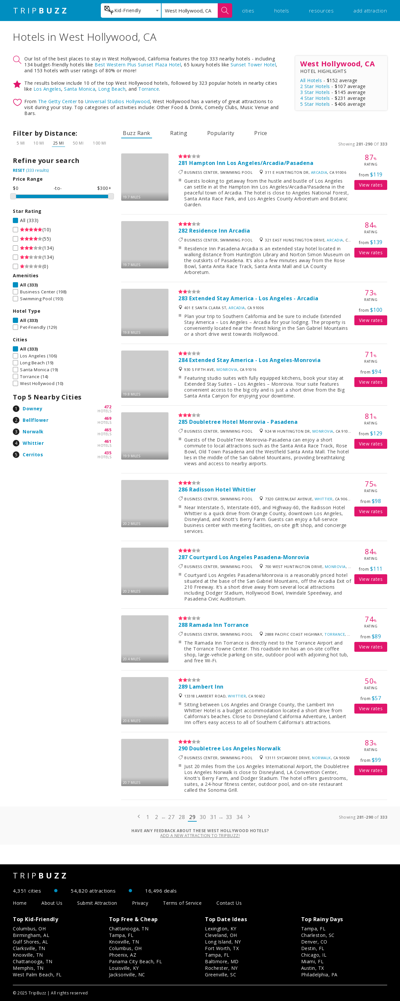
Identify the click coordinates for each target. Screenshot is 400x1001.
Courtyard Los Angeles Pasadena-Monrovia (249, 557)
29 (192, 817)
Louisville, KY (124, 968)
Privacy (140, 903)
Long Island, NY (223, 942)
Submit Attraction (97, 903)
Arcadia (319, 172)
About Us (51, 903)
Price (260, 133)
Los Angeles (47, 89)
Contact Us (229, 903)
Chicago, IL (314, 955)
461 (108, 441)
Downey (32, 408)
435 (108, 453)
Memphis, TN (28, 968)
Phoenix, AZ (123, 955)
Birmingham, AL (31, 935)
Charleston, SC (318, 935)
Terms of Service (182, 903)
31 (213, 817)
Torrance (148, 89)
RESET (19, 170)
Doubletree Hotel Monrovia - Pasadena (243, 421)
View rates (371, 185)
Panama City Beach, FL (135, 961)
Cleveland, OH (221, 935)
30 (203, 817)
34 (239, 817)
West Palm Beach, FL (37, 974)
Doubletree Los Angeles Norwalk (235, 748)
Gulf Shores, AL (30, 942)
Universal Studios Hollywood (117, 101)
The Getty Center (57, 101)
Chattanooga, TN (33, 961)
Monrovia (226, 369)
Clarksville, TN (29, 948)
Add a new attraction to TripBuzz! (200, 835)
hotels (281, 10)
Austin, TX (312, 968)
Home (20, 903)
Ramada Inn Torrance (219, 624)
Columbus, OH (29, 928)
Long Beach (111, 89)
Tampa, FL (121, 935)
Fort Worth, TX (222, 948)
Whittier (33, 443)
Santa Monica (79, 89)
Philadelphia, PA (319, 974)
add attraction (370, 10)
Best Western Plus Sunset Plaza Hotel (138, 64)
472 (108, 407)
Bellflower (35, 420)
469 (108, 418)
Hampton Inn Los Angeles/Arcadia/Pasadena (251, 163)
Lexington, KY (220, 928)
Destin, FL (312, 948)
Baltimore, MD (222, 961)
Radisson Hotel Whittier (222, 489)
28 (182, 817)
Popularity (220, 133)
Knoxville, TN (28, 955)
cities (248, 10)
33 (229, 817)
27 (171, 817)
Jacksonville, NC (127, 974)
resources (321, 10)
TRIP (41, 10)
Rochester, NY (221, 968)
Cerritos (33, 454)
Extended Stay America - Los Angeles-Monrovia (255, 360)
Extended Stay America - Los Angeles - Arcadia (254, 298)
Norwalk (33, 431)
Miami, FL (312, 961)
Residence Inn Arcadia (219, 230)
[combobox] (131, 10)
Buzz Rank (136, 133)
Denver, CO (314, 942)
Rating (178, 133)
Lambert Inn (206, 686)
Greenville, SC (220, 974)
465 (108, 430)
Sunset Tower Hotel (253, 64)
